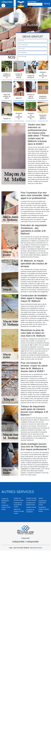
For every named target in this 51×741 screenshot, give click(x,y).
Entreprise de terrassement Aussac (18, 505)
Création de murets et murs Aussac (5, 507)
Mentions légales (36, 548)
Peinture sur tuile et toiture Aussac (31, 499)
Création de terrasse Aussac (18, 499)
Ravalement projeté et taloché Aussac (44, 509)
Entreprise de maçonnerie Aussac (43, 502)
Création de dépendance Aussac (5, 500)
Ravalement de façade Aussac (30, 503)
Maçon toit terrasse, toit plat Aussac (19, 511)
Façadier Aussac (31, 507)
